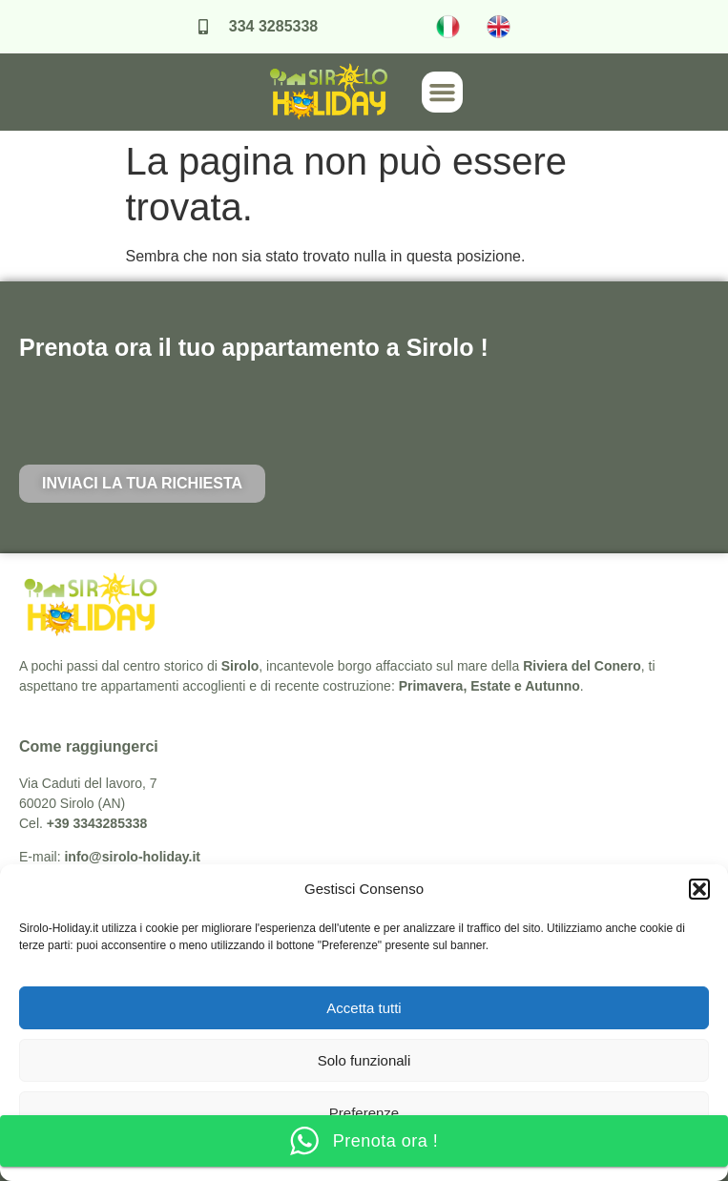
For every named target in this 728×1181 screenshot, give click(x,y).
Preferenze (364, 1113)
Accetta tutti (363, 1008)
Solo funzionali (364, 1060)
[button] (699, 889)
